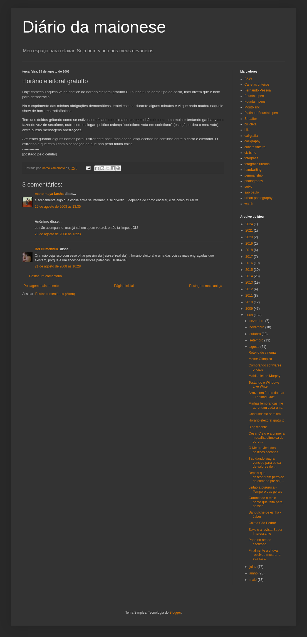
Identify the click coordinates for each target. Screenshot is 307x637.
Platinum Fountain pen (261, 113)
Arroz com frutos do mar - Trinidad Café (266, 395)
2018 (250, 250)
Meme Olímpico (260, 359)
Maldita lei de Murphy (264, 376)
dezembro (257, 321)
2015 (250, 270)
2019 (250, 244)
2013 (250, 282)
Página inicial (124, 286)
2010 (250, 302)
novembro (257, 327)
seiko (248, 187)
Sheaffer (250, 119)
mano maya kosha (49, 194)
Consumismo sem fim (265, 414)
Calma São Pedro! (262, 523)
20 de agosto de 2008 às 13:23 (58, 234)
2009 (250, 309)
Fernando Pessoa (257, 90)
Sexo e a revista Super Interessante (265, 532)
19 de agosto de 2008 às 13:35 (58, 207)
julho (253, 567)
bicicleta (250, 124)
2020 (250, 237)
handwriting (252, 170)
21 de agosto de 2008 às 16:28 (58, 266)
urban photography (258, 198)
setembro (256, 340)
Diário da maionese (94, 27)
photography (253, 181)
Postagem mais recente (41, 286)
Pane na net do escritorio (260, 542)
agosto (254, 347)
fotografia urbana (257, 164)
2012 (250, 289)
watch (248, 204)
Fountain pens (255, 101)
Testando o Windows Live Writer (264, 384)
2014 (250, 276)
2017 (250, 257)
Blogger (175, 612)
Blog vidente (258, 427)
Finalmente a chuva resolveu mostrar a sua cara (264, 555)
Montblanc (252, 107)
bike (247, 130)
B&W (248, 79)
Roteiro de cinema (262, 353)
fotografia (251, 158)
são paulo (251, 192)
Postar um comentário (45, 276)
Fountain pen (254, 96)
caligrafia (251, 136)
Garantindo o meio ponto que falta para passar (266, 502)
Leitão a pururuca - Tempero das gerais (265, 489)
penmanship (253, 175)
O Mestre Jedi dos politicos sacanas (263, 450)
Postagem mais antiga (205, 286)
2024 (250, 224)
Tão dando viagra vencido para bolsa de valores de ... (265, 463)
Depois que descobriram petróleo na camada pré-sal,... (266, 477)
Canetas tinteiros (256, 84)
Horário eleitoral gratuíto (266, 420)
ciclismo (250, 153)
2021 (250, 230)
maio (253, 580)
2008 (250, 315)
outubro (255, 334)
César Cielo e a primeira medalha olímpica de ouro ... (266, 437)
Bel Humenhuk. (47, 249)
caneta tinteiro (254, 147)
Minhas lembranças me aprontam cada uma (266, 405)
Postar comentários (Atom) (55, 294)
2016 (250, 263)
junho (254, 573)
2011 (250, 296)
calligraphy (252, 141)
